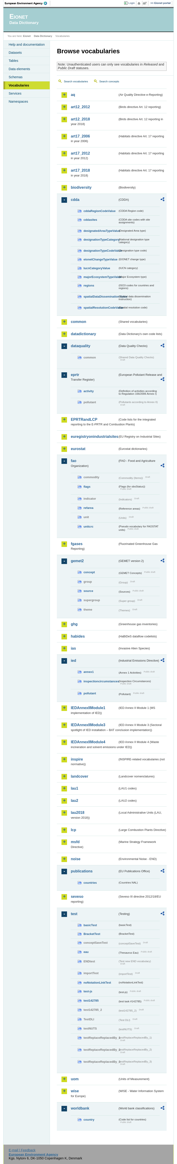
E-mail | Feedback (22, 1150)
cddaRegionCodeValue (99, 211)
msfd (75, 842)
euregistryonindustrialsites (94, 437)
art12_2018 (80, 119)
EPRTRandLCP (84, 419)
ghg (74, 624)
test (74, 914)
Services (15, 93)
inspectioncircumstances (100, 681)
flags (86, 486)
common (78, 322)
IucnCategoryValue (96, 268)
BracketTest (91, 934)
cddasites (90, 219)
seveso (77, 896)
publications (81, 871)
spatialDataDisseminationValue (100, 296)
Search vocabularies (76, 81)
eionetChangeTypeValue (100, 259)
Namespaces (18, 101)
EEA (27, 3)
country (88, 1119)
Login (131, 3)
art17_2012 (80, 153)
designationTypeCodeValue (100, 250)
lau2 (74, 801)
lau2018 (77, 813)
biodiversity (81, 187)
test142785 (90, 1000)
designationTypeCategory (100, 239)
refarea (88, 508)
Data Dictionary (43, 36)
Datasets (15, 52)
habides (78, 636)
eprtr (75, 375)
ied (73, 661)
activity (88, 391)
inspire (77, 759)
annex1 (88, 672)
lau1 (74, 788)
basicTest (90, 925)
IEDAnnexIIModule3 (88, 725)
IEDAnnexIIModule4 (88, 742)
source (88, 591)
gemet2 (77, 561)
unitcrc (88, 526)
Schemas (15, 77)
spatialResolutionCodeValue (100, 307)
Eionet (27, 36)
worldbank (80, 1108)
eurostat (78, 449)
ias (73, 648)
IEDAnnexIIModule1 (88, 708)
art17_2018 (80, 170)
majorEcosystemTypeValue (100, 277)
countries (90, 882)
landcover (79, 776)
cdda (75, 200)
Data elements (19, 69)
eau (85, 952)
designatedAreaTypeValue (100, 231)
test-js (87, 991)
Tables (13, 61)
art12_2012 (80, 107)
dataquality (80, 346)
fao (73, 461)
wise (75, 1091)
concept (89, 572)
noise (75, 859)
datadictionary (83, 334)
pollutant (89, 693)
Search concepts (109, 81)
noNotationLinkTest (97, 982)
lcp (73, 830)
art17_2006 (80, 136)
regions (88, 285)
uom (75, 1079)
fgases (76, 544)
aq (73, 95)
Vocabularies (19, 85)
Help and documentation (27, 44)
